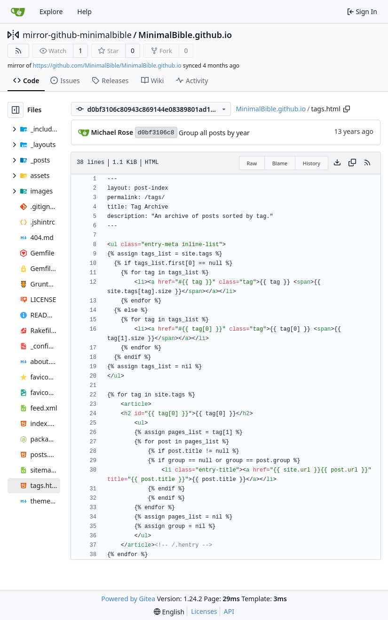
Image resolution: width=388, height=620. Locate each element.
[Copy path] (346, 109)
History (311, 163)
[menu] (169, 611)
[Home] (18, 11)
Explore (51, 11)
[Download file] (337, 163)
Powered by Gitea (128, 598)
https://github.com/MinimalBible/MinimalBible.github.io (107, 66)
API (229, 611)
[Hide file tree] (16, 110)
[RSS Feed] (18, 51)
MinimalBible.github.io (185, 34)
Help (84, 11)
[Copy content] (352, 163)
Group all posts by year (214, 132)
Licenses (204, 611)
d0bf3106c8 (156, 132)
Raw (252, 163)
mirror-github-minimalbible (77, 34)
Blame (280, 163)
